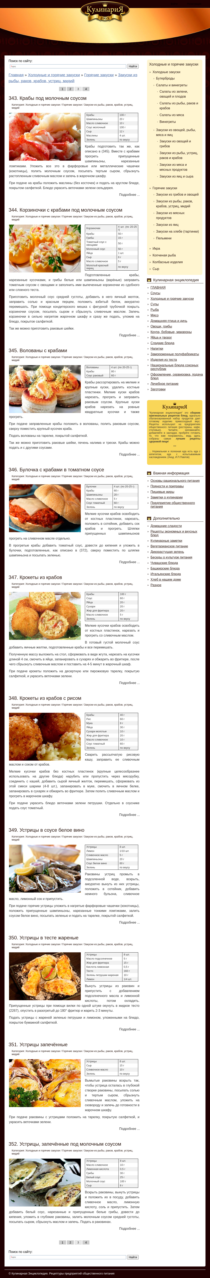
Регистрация (194, 3)
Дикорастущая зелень (167, 552)
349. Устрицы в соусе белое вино (46, 830)
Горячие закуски (72, 104)
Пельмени (163, 238)
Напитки (157, 348)
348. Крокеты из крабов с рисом (45, 698)
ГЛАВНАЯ (158, 287)
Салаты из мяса (172, 115)
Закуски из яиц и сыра (176, 176)
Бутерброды (165, 78)
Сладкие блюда (162, 343)
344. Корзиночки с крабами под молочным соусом (65, 210)
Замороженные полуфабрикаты (175, 354)
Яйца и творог (161, 337)
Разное (156, 585)
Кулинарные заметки (166, 540)
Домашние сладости (166, 526)
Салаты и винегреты (171, 85)
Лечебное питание (164, 383)
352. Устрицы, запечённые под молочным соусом (65, 1144)
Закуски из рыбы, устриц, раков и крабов (179, 155)
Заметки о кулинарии (167, 497)
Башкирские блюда (165, 568)
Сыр (156, 269)
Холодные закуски (166, 72)
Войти (174, 3)
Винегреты (168, 121)
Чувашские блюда (164, 563)
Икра (156, 248)
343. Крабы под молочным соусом (48, 98)
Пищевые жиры (162, 492)
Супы (155, 304)
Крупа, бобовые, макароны (171, 332)
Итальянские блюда (166, 574)
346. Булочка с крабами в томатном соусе (56, 469)
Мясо (155, 315)
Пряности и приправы (167, 486)
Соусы (155, 293)
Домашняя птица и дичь (169, 321)
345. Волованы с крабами (38, 350)
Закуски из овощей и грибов (175, 144)
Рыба (155, 309)
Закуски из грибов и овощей (177, 194)
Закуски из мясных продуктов (170, 215)
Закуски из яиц (167, 224)
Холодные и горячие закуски (42, 104)
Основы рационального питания (175, 480)
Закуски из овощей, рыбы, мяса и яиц (176, 132)
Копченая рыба (164, 255)
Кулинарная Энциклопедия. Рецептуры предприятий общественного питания (62, 1273)
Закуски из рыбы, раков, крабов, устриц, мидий (174, 204)
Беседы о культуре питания (171, 557)
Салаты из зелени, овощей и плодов (174, 94)
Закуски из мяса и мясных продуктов (173, 167)
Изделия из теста (164, 359)
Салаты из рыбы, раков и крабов (179, 106)
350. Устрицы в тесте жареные (44, 937)
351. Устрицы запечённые (38, 1044)
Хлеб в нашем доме (166, 579)
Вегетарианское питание (169, 546)
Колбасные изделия (168, 262)
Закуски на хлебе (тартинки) (177, 231)
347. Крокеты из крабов (35, 577)
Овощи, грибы (161, 326)
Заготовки (158, 389)
